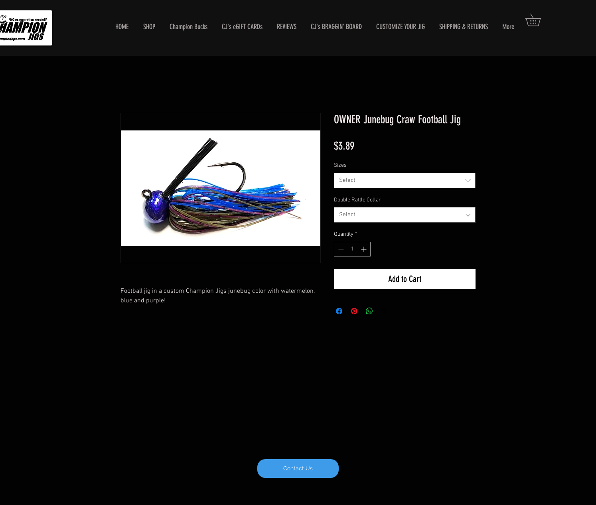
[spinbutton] (352, 249)
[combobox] (405, 180)
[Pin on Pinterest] (354, 311)
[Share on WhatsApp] (369, 311)
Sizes (340, 165)
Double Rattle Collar (357, 200)
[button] (539, 20)
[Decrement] (340, 249)
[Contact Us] (298, 468)
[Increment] (364, 249)
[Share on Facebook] (339, 311)
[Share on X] (384, 311)
